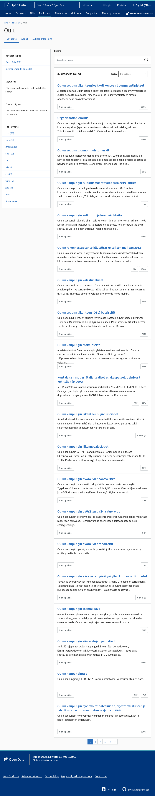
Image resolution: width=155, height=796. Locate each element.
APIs (32, 13)
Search (87, 5)
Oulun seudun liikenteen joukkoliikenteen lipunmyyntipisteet (100, 85)
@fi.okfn (109, 789)
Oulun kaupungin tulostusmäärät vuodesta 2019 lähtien (97, 183)
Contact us (101, 776)
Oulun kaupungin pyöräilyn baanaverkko (86, 479)
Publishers (45, 13)
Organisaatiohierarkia (72, 118)
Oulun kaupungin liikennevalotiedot (83, 446)
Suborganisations (42, 38)
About (24, 38)
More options (111, 13)
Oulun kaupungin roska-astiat (78, 345)
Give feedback (11, 776)
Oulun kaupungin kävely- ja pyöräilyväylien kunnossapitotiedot (102, 576)
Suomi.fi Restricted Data (141, 13)
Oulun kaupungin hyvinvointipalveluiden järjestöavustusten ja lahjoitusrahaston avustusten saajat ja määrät (101, 708)
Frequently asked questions (76, 776)
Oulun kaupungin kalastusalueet (80, 280)
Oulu (25, 22)
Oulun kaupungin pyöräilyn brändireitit (85, 544)
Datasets (20, 13)
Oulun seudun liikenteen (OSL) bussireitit (86, 312)
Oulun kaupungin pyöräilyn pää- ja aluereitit (88, 511)
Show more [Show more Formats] (11, 201)
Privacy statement (31, 776)
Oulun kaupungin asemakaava (78, 609)
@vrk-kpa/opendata (135, 789)
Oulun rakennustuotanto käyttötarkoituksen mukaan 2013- (99, 247)
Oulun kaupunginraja (72, 673)
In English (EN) (142, 5)
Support (92, 13)
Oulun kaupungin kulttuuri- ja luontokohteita (89, 215)
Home (7, 13)
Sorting (114, 74)
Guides (76, 13)
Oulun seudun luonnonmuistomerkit (83, 150)
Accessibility (52, 776)
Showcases (61, 13)
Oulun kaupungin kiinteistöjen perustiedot (87, 641)
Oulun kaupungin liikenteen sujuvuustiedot (88, 414)
